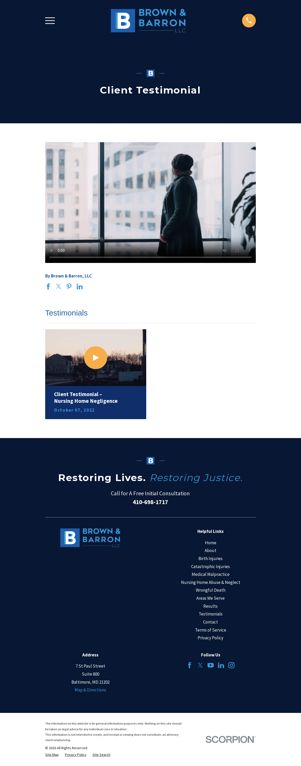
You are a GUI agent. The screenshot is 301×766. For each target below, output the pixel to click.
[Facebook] (189, 665)
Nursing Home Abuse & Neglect (210, 582)
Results (210, 606)
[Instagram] (231, 665)
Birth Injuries (210, 558)
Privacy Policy (210, 638)
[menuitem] (52, 754)
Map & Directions (90, 690)
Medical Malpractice (211, 574)
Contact (210, 622)
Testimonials (211, 614)
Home (210, 543)
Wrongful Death (210, 590)
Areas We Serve (210, 598)
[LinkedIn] (221, 665)
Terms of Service (210, 630)
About (210, 550)
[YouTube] (211, 665)
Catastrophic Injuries (210, 566)
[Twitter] (200, 665)
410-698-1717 (150, 502)
